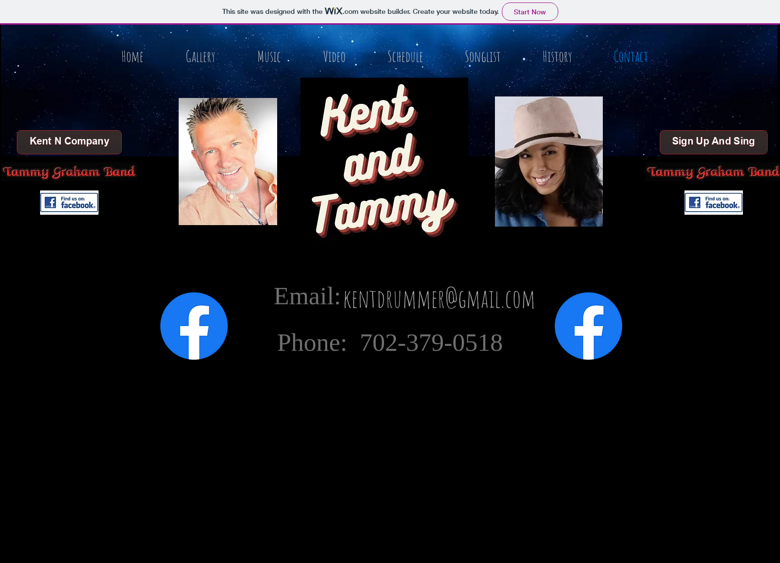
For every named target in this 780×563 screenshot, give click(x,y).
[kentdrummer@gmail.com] (439, 298)
